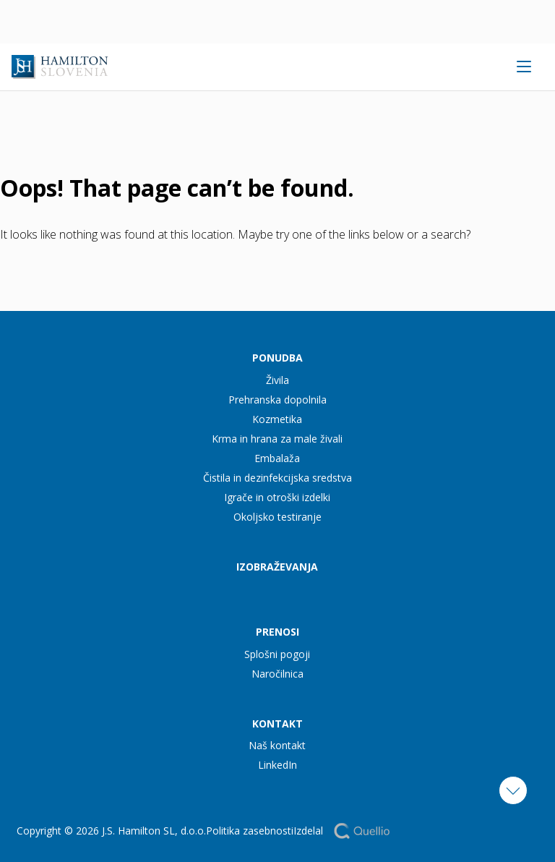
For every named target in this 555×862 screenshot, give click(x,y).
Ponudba (277, 357)
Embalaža (277, 458)
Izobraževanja (277, 566)
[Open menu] (523, 66)
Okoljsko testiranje (277, 517)
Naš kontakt (277, 745)
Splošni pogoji (277, 654)
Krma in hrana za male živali (277, 438)
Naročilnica (277, 673)
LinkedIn (277, 765)
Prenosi (277, 632)
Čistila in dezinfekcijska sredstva (277, 478)
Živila (277, 380)
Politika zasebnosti (249, 830)
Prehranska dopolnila (277, 399)
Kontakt (277, 723)
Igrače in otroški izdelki (277, 497)
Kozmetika (277, 419)
